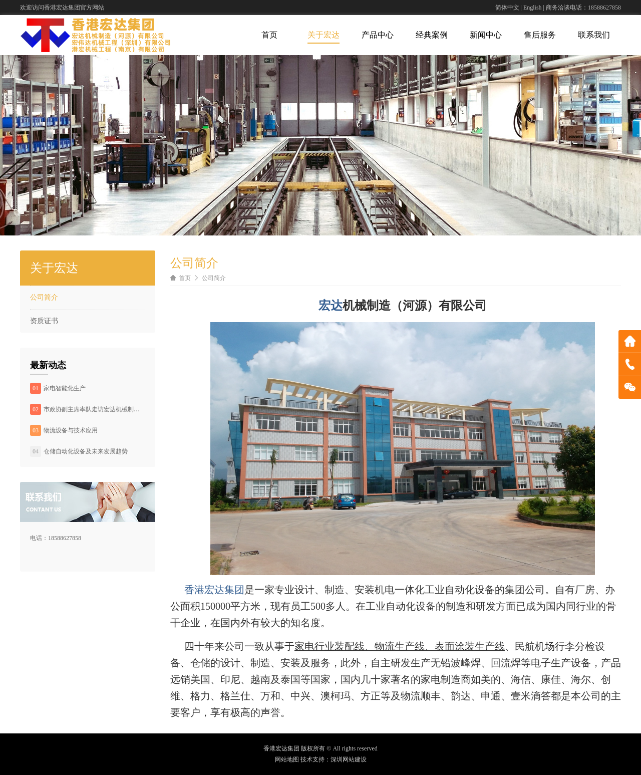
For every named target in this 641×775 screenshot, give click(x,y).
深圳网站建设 (349, 759)
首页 (269, 35)
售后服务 (540, 35)
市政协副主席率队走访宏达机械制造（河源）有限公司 (116, 409)
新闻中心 (486, 35)
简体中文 (507, 7)
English (532, 7)
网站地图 (287, 759)
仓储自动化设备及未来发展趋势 (86, 451)
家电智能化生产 (65, 388)
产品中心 (378, 35)
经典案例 (432, 35)
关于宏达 (323, 35)
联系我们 (594, 35)
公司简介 (44, 297)
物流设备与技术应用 (71, 430)
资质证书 (44, 321)
